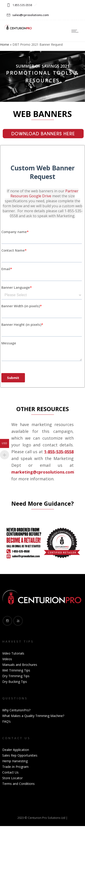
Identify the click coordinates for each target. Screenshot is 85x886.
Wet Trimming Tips (16, 670)
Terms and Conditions (18, 783)
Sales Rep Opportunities (19, 755)
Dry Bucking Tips (14, 681)
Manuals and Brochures (19, 664)
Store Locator (12, 778)
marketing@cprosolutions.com (42, 472)
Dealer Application (15, 750)
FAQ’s (6, 721)
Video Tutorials (13, 653)
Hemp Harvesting (15, 761)
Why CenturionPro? (16, 710)
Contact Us (10, 772)
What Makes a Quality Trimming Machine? (33, 716)
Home (4, 44)
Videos (7, 659)
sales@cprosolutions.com (30, 15)
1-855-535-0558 (59, 451)
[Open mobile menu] (75, 31)
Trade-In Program (15, 767)
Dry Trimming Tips (15, 676)
